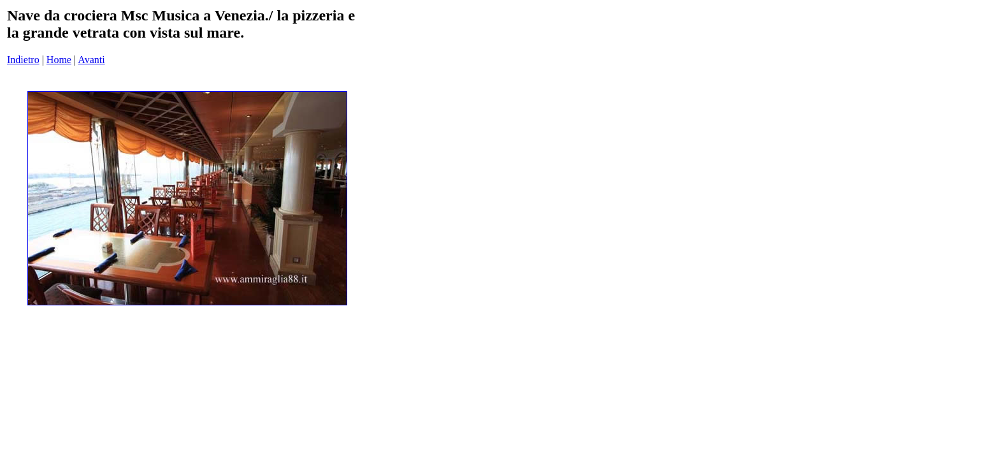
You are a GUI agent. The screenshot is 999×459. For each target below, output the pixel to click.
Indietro (23, 59)
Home (59, 59)
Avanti (91, 59)
